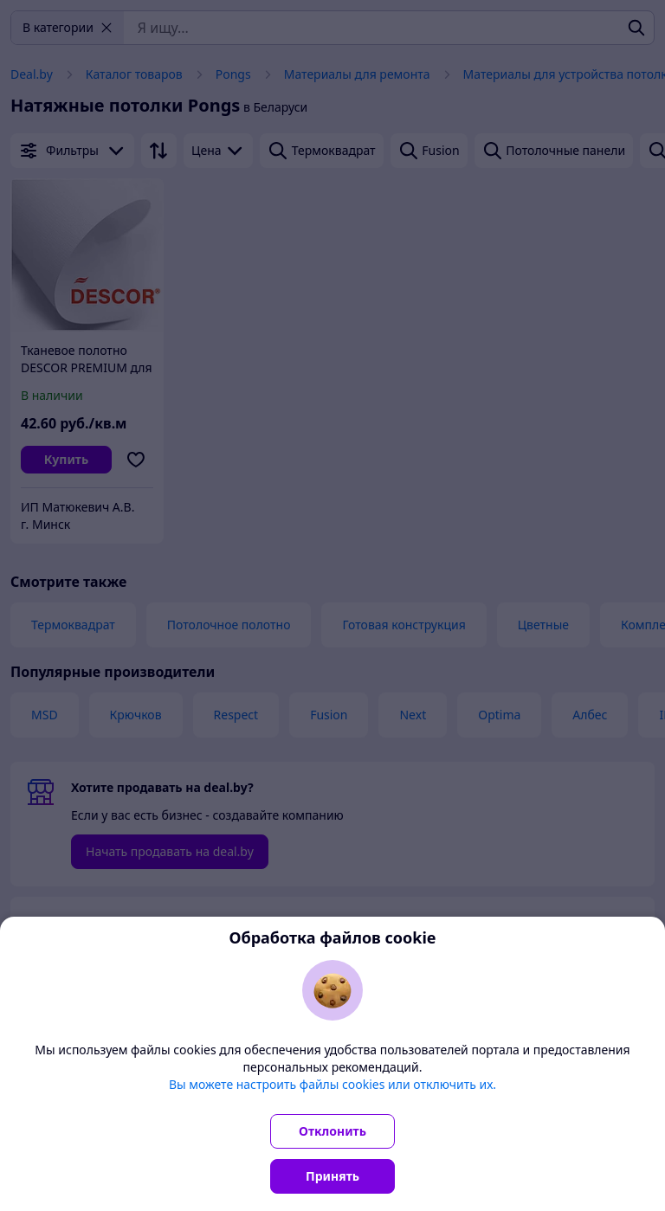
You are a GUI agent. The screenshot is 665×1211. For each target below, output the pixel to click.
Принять (332, 1176)
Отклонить (332, 1131)
